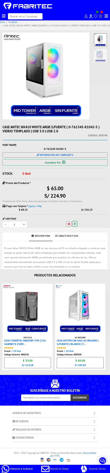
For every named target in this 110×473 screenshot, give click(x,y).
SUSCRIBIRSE (80, 397)
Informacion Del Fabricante (55, 154)
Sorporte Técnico (93, 468)
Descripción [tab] (40, 235)
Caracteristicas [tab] (67, 235)
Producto (13, 22)
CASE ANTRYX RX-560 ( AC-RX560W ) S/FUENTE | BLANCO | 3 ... (78, 341)
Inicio (2, 22)
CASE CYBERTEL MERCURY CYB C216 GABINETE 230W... (25, 341)
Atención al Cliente (55, 468)
